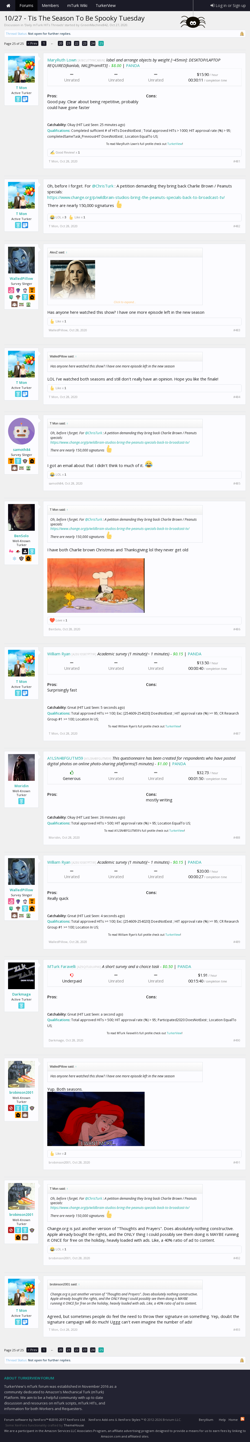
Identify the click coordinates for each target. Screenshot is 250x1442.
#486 (236, 629)
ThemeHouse (74, 1425)
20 (60, 43)
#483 (236, 330)
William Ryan (58, 653)
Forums (26, 5)
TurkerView (174, 144)
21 (68, 43)
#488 (236, 837)
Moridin (21, 786)
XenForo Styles (129, 1420)
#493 (236, 1330)
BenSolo (21, 536)
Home (8, 5)
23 (84, 43)
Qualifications (58, 130)
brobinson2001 (21, 1092)
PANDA (133, 65)
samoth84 (21, 449)
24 (93, 43)
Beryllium (206, 1420)
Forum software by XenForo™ (45, 1420)
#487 (236, 733)
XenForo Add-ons (101, 1420)
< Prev (32, 43)
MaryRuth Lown (61, 60)
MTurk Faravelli (61, 966)
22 (76, 43)
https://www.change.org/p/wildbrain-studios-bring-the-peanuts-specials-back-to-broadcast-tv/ (136, 197)
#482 (236, 226)
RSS (242, 1419)
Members (50, 5)
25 (101, 43)
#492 (236, 1258)
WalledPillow (21, 278)
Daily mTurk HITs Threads (44, 25)
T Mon (21, 87)
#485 (236, 483)
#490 (236, 1040)
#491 (236, 1162)
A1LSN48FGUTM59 (65, 758)
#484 (236, 397)
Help (222, 1420)
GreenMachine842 (94, 25)
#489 (236, 942)
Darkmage (21, 994)
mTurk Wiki (77, 5)
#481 (236, 161)
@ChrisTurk (102, 186)
